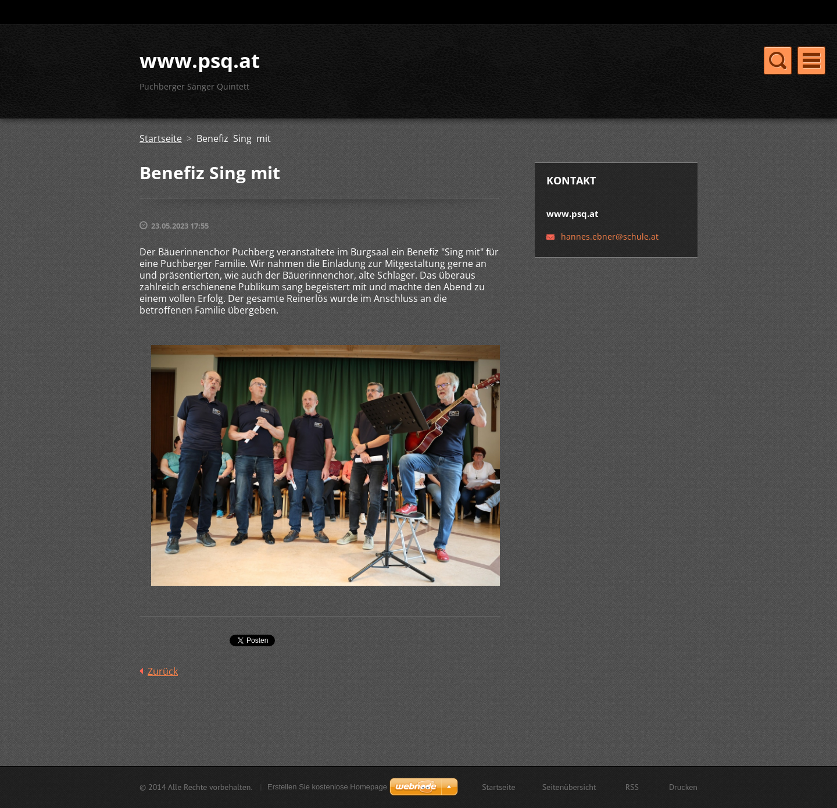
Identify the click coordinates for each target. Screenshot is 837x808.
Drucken (683, 788)
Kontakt (510, 73)
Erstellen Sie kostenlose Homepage (327, 788)
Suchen (687, 12)
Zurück (163, 684)
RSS (632, 788)
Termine (390, 97)
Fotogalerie (642, 73)
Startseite (393, 73)
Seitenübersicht (569, 788)
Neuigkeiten (572, 73)
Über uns (453, 73)
